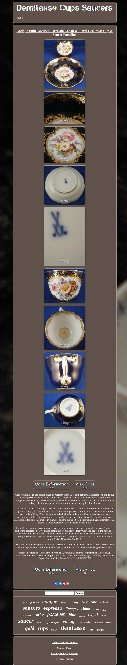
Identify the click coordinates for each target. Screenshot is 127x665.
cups (43, 628)
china (85, 609)
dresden (100, 630)
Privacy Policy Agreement (64, 653)
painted (34, 602)
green (39, 623)
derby (54, 629)
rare (94, 602)
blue (72, 614)
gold (29, 628)
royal (93, 614)
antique (49, 601)
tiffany (73, 602)
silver (104, 610)
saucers (31, 608)
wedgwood (26, 615)
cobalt (104, 602)
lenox (108, 622)
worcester (85, 622)
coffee (39, 615)
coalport (55, 622)
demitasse (73, 628)
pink (46, 623)
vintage (69, 621)
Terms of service (64, 659)
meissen (82, 616)
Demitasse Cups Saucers (65, 642)
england (99, 622)
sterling (96, 609)
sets (90, 629)
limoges (71, 608)
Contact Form (64, 648)
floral (85, 602)
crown (24, 602)
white (63, 602)
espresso (52, 608)
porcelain (56, 614)
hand (104, 615)
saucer (26, 621)
